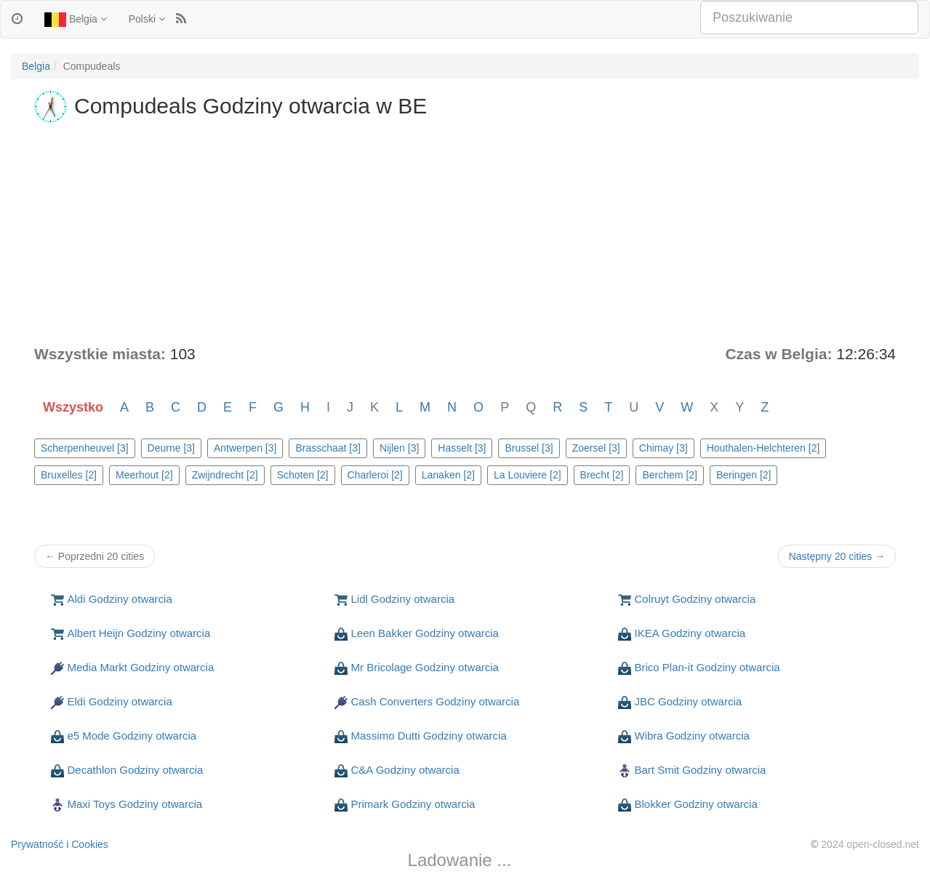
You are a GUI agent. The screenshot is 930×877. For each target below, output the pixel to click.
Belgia (75, 19)
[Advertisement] (465, 234)
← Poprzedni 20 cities (94, 556)
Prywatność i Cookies (59, 844)
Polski (147, 19)
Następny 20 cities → (837, 556)
